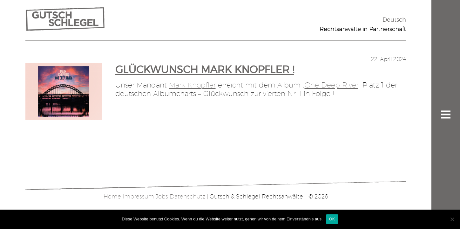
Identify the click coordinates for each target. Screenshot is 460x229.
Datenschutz (187, 196)
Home (112, 196)
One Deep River (331, 85)
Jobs (162, 196)
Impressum (138, 196)
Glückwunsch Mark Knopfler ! (204, 69)
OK (332, 219)
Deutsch (394, 19)
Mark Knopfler (192, 85)
